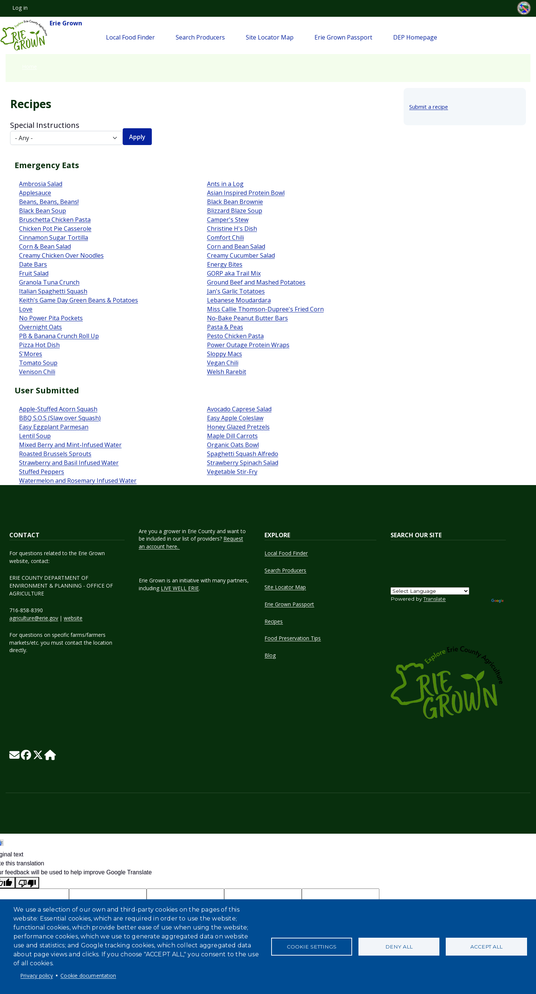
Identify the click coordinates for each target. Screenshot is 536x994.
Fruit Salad (33, 273)
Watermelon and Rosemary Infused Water (78, 480)
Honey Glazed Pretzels (238, 427)
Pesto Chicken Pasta (235, 336)
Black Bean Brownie (235, 202)
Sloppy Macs (224, 354)
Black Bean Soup (42, 211)
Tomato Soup (38, 363)
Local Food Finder (130, 37)
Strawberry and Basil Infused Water (69, 463)
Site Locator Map (270, 37)
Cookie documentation (88, 975)
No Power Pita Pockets (51, 318)
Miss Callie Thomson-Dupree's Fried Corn (265, 309)
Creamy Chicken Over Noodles (61, 255)
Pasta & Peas (225, 327)
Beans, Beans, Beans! (49, 202)
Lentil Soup (35, 436)
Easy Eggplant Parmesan (53, 427)
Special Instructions (44, 125)
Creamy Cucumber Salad (241, 255)
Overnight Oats (40, 327)
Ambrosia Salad (40, 184)
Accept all (486, 947)
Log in (20, 7)
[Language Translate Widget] (430, 591)
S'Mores (30, 354)
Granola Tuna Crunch (49, 282)
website (73, 618)
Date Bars (33, 264)
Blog (270, 655)
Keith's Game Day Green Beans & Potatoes (78, 300)
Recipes (273, 621)
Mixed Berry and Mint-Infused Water (70, 445)
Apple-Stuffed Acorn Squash (58, 409)
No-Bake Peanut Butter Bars (247, 318)
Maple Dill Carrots (232, 436)
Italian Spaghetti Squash (53, 291)
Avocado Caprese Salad (239, 409)
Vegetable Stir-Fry (232, 472)
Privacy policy (37, 975)
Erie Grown (41, 35)
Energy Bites (224, 264)
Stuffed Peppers (41, 472)
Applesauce (35, 193)
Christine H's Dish (232, 228)
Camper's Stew (227, 220)
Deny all (399, 947)
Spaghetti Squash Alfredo (242, 454)
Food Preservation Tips (292, 638)
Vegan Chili (222, 363)
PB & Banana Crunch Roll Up (59, 336)
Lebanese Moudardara (239, 300)
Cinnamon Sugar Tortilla (53, 237)
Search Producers (200, 37)
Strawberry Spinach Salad (242, 463)
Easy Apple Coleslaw (235, 418)
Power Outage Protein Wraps (248, 345)
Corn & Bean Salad (45, 246)
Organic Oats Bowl (233, 445)
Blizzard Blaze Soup (234, 211)
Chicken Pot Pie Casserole (55, 228)
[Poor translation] (27, 882)
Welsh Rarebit (226, 372)
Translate (434, 599)
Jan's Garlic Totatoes (236, 291)
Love (25, 309)
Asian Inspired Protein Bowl (246, 193)
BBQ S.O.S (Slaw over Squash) (60, 418)
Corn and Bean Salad (236, 246)
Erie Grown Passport (343, 37)
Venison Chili (37, 372)
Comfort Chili (225, 237)
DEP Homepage (415, 37)
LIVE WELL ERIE (180, 588)
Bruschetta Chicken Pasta (55, 220)
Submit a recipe (428, 106)
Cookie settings (311, 947)
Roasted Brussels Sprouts (55, 454)
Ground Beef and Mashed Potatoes (256, 282)
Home (29, 66)
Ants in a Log (225, 184)
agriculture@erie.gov (33, 618)
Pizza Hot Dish (39, 345)
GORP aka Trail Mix (234, 273)
